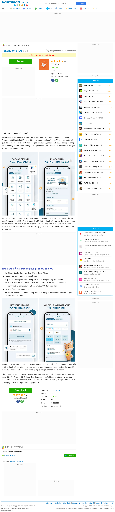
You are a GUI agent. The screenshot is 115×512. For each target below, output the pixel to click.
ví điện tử (20, 461)
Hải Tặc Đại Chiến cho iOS (93, 177)
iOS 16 (88, 123)
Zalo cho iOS (90, 139)
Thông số (16, 133)
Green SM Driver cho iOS (93, 145)
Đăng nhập (49, 503)
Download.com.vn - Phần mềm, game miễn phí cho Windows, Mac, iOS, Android (15, 3)
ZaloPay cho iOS (91, 239)
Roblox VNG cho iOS (93, 118)
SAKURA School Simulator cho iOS (93, 102)
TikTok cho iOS (91, 183)
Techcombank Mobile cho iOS (95, 233)
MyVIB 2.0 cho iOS (92, 291)
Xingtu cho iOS (91, 91)
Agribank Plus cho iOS (93, 265)
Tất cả (4, 8)
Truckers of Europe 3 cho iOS (92, 189)
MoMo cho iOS (91, 252)
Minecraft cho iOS (92, 85)
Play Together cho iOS (93, 172)
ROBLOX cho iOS (92, 107)
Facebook (98, 503)
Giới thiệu (6, 133)
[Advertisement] (57, 29)
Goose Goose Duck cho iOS (94, 156)
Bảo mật (75, 503)
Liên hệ (91, 503)
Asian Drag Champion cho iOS (93, 167)
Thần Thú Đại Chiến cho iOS (92, 135)
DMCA (111, 503)
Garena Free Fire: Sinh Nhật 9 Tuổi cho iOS (94, 129)
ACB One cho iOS (92, 285)
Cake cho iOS (90, 278)
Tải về (25, 133)
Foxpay (12, 461)
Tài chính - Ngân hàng (21, 45)
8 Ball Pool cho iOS (93, 112)
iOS (9, 45)
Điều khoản (67, 503)
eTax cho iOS (90, 259)
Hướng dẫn (83, 503)
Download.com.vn (3, 45)
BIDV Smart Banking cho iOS (95, 272)
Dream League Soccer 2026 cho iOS (94, 162)
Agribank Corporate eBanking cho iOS (97, 247)
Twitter (105, 503)
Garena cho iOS (89, 96)
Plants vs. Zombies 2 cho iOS (92, 151)
